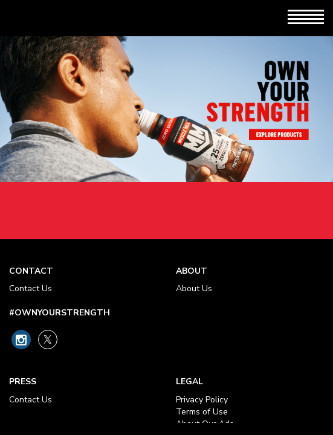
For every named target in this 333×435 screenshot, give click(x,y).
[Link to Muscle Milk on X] (47, 339)
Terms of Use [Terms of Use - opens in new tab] (202, 411)
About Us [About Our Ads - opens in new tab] (194, 288)
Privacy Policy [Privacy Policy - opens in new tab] (202, 399)
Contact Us (30, 288)
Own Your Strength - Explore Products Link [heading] (166, 137)
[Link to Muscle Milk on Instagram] (21, 339)
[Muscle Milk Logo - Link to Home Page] (67, 18)
